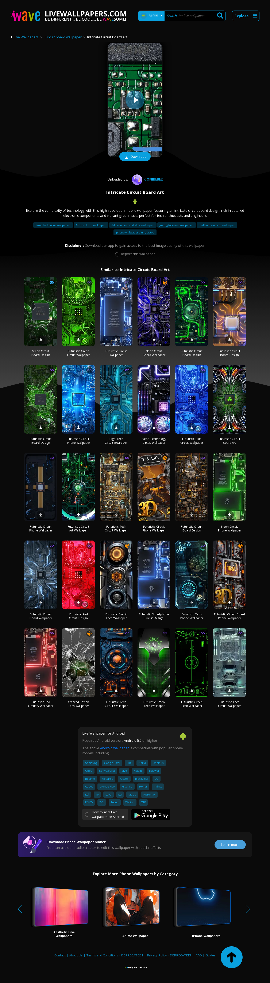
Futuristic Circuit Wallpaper (116, 353)
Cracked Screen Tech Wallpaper (78, 704)
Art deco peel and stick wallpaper (132, 225)
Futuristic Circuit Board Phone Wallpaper (229, 616)
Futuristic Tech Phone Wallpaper (191, 616)
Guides (210, 955)
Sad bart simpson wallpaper (217, 225)
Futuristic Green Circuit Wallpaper (78, 353)
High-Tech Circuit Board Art (116, 441)
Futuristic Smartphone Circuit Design (154, 616)
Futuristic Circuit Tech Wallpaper (116, 616)
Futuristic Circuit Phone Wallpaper (78, 441)
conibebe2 (147, 179)
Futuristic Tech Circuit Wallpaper (116, 528)
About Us (76, 955)
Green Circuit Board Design (40, 353)
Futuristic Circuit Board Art (229, 441)
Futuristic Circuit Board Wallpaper (40, 616)
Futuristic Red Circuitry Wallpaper (40, 704)
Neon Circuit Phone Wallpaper (229, 528)
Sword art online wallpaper (53, 225)
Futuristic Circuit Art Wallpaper (78, 528)
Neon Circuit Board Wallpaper (154, 353)
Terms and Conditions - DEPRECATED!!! (114, 955)
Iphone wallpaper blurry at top (135, 232)
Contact (60, 955)
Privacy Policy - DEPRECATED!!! (169, 955)
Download (135, 157)
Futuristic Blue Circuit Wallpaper (191, 441)
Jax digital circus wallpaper (176, 225)
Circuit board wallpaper (63, 37)
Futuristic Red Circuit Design (78, 616)
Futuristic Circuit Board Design (191, 353)
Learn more (230, 844)
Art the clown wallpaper (91, 225)
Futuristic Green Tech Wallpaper (154, 704)
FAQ (199, 955)
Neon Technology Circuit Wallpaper (154, 441)
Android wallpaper (114, 748)
